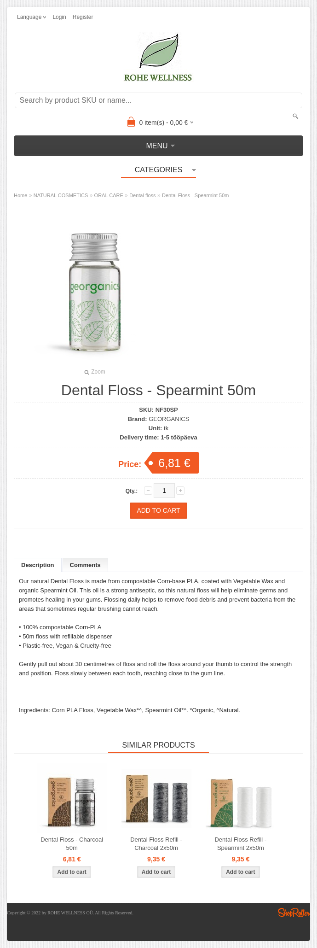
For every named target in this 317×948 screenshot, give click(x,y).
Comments (85, 565)
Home (20, 195)
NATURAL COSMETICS (61, 195)
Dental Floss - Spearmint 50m (195, 195)
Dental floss (142, 195)
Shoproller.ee (294, 912)
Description (37, 565)
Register (83, 17)
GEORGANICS (169, 418)
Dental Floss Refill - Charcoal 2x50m (156, 843)
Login (59, 17)
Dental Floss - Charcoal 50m (71, 843)
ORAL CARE (108, 195)
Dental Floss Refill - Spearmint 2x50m (240, 843)
